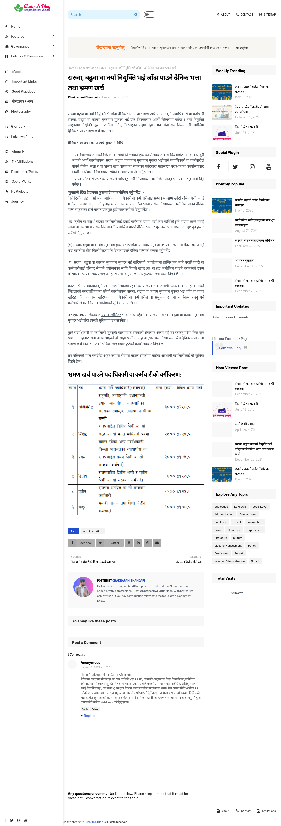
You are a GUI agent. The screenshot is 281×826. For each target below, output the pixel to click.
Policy (252, 545)
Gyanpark (15, 126)
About (222, 14)
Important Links (21, 81)
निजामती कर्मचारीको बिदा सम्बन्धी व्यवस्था (254, 283)
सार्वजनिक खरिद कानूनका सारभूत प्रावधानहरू (254, 222)
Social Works (18, 181)
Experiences (255, 530)
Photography (18, 111)
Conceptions (248, 514)
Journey (14, 201)
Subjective (221, 506)
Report (238, 553)
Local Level (259, 506)
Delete (95, 709)
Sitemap (267, 14)
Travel (237, 522)
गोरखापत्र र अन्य (19, 101)
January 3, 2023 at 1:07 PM (96, 667)
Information (254, 522)
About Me (15, 151)
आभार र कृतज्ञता (244, 260)
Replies (89, 715)
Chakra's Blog (94, 821)
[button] (150, 14)
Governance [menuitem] (17, 46)
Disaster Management (228, 545)
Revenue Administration (229, 561)
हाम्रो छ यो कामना (245, 424)
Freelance (220, 522)
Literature (220, 537)
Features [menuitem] (14, 36)
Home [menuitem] (12, 26)
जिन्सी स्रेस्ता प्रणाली (246, 127)
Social (255, 561)
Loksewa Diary (19, 136)
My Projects (16, 191)
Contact (244, 14)
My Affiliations (19, 161)
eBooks (14, 71)
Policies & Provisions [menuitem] (24, 56)
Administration (88, 67)
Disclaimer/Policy (21, 171)
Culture (237, 537)
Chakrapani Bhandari (83, 97)
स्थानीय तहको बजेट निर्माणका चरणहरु (252, 89)
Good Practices (20, 91)
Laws (217, 530)
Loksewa (240, 506)
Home (72, 67)
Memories (234, 530)
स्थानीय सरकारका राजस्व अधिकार (254, 240)
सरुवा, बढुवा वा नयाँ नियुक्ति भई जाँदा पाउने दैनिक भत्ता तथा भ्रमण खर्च (254, 449)
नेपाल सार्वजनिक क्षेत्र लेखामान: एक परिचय (253, 109)
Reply (85, 709)
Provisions (221, 553)
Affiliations (266, 811)
